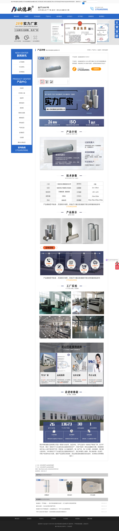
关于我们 (80, 16)
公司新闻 (21, 62)
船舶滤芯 (21, 117)
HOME (89, 50)
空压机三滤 (22, 93)
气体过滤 (21, 127)
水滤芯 (26, 16)
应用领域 (21, 72)
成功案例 (59, 16)
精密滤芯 (21, 103)
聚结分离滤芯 (22, 142)
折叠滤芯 (47, 495)
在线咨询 (96, 69)
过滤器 (22, 137)
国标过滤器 (22, 112)
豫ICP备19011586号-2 (60, 526)
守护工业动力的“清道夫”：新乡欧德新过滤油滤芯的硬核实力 (51, 511)
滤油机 (22, 108)
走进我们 (29, 518)
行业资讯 (21, 67)
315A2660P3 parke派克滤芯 (47, 465)
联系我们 (101, 16)
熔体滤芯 (69, 495)
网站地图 (90, 518)
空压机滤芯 (37, 16)
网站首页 (16, 16)
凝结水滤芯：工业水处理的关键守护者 (45, 506)
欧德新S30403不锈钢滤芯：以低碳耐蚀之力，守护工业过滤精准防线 (53, 509)
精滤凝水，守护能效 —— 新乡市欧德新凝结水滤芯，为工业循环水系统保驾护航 (56, 503)
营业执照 (69, 526)
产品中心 (48, 16)
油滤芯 (99, 50)
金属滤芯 (21, 132)
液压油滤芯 (105, 50)
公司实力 (69, 16)
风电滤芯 (21, 122)
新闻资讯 (91, 16)
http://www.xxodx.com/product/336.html (48, 469)
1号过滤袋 (92, 495)
